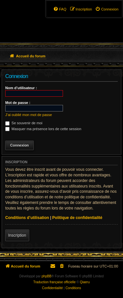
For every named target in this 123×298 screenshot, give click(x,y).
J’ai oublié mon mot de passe (28, 115)
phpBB (46, 276)
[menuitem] (106, 9)
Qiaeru (85, 282)
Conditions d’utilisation (27, 217)
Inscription (17, 235)
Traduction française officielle (54, 282)
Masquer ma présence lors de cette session (43, 129)
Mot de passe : (17, 103)
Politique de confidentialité (77, 217)
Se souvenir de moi (23, 123)
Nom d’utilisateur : (21, 88)
